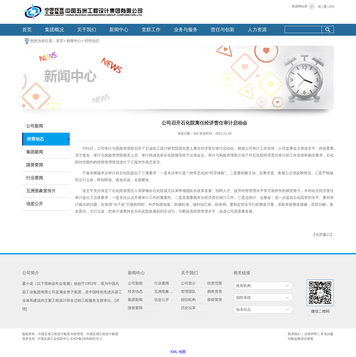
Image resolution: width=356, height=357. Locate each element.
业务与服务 (186, 29)
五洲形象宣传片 (41, 191)
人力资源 (257, 29)
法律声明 (310, 334)
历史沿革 (188, 308)
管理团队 (188, 291)
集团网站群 (300, 6)
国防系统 (243, 297)
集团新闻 (34, 152)
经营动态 (92, 41)
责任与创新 (223, 29)
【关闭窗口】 (323, 235)
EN (331, 6)
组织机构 (188, 300)
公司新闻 (34, 126)
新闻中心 (118, 29)
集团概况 (54, 29)
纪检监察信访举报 (300, 339)
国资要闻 (34, 165)
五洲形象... (163, 291)
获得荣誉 (214, 300)
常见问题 (327, 334)
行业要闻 (34, 178)
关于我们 (86, 29)
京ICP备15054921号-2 (86, 339)
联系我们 (294, 334)
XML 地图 (178, 352)
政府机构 (243, 285)
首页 (27, 29)
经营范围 (214, 283)
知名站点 (243, 309)
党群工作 (151, 29)
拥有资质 (214, 291)
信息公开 (34, 204)
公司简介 (188, 283)
